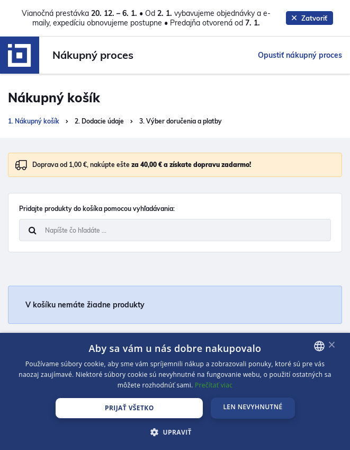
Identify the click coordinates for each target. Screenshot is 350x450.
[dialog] (175, 391)
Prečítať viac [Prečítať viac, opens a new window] (213, 385)
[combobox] (319, 346)
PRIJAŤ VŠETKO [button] (129, 407)
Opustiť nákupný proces (300, 55)
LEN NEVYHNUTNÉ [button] (252, 406)
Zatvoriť (309, 18)
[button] (175, 432)
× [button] (332, 345)
